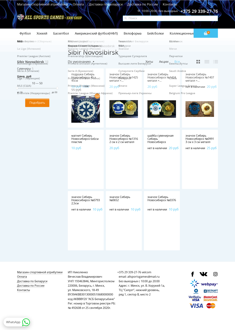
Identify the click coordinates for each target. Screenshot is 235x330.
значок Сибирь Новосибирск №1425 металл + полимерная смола (123, 79)
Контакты (170, 4)
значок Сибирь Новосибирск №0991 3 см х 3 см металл (199, 139)
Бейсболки (155, 33)
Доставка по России (142, 4)
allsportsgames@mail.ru (143, 277)
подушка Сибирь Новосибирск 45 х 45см (83, 77)
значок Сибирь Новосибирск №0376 (161, 198)
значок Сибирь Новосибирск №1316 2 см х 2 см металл (123, 139)
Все (177, 62)
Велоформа (132, 33)
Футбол (25, 33)
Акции (163, 61)
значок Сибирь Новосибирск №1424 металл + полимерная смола (161, 79)
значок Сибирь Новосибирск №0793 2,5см (85, 200)
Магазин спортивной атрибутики (43, 4)
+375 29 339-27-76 (129, 272)
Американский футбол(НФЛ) (96, 33)
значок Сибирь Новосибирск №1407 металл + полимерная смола (199, 79)
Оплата (78, 4)
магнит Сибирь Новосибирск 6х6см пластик (85, 139)
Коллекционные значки (188, 33)
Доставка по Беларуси (106, 4)
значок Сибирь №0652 (119, 198)
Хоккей (42, 33)
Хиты (149, 61)
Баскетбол (61, 33)
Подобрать (37, 102)
